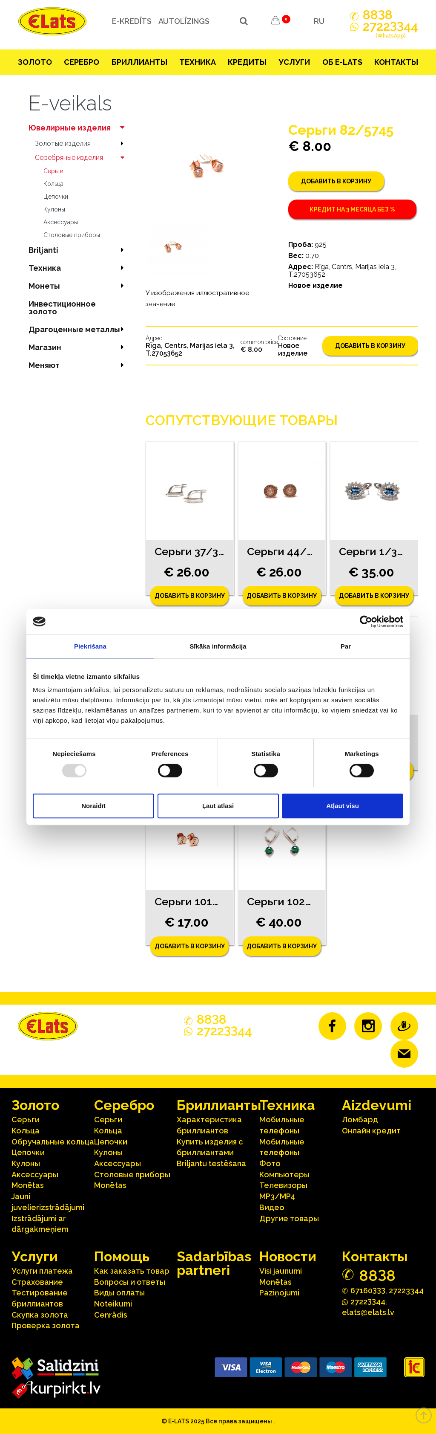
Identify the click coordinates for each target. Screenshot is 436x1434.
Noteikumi (113, 1303)
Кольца (53, 183)
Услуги (294, 62)
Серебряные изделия (82, 157)
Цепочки (55, 196)
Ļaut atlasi (218, 805)
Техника (197, 62)
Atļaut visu (342, 805)
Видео (271, 1207)
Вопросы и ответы (129, 1282)
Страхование (37, 1282)
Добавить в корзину (336, 181)
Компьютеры (284, 1174)
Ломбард (360, 1119)
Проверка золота (45, 1325)
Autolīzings (183, 21)
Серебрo (81, 62)
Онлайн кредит (371, 1130)
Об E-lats (342, 62)
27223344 (406, 1290)
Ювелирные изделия (79, 127)
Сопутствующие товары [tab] (242, 420)
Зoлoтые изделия (82, 143)
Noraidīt (93, 805)
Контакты (396, 62)
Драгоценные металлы (79, 329)
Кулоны (54, 209)
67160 (367, 1290)
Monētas (27, 1185)
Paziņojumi (279, 1292)
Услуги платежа (42, 1270)
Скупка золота (39, 1314)
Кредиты (247, 62)
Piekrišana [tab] (90, 646)
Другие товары (289, 1218)
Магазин (79, 347)
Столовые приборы (71, 235)
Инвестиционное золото (62, 307)
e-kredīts (131, 21)
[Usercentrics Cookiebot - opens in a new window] (366, 621)
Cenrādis (110, 1314)
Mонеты (79, 285)
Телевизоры (283, 1185)
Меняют (79, 365)
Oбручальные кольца (52, 1141)
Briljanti (79, 250)
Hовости (287, 1256)
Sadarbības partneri (214, 1263)
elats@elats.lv (368, 1312)
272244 (390, 31)
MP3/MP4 (277, 1196)
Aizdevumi (376, 1105)
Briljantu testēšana (211, 1163)
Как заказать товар (131, 1270)
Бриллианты (139, 62)
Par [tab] (346, 646)
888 (378, 15)
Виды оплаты (119, 1292)
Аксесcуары (60, 222)
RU (319, 21)
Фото (270, 1163)
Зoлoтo (35, 62)
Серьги (53, 171)
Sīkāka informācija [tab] (218, 646)
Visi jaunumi (280, 1270)
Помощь (121, 1256)
